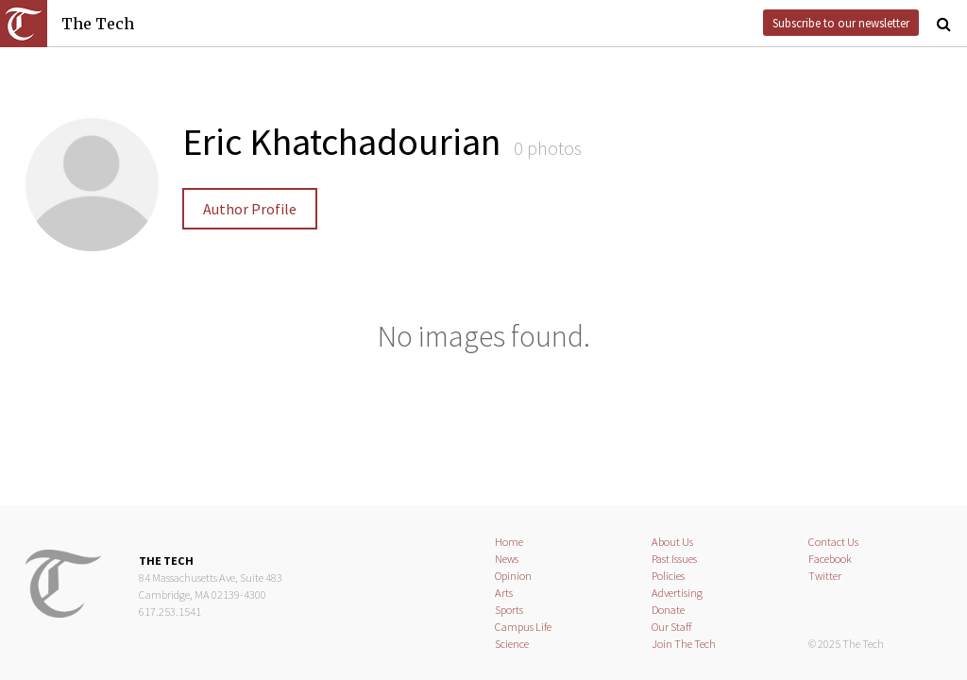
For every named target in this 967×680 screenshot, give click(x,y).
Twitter (824, 576)
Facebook (830, 559)
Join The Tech (684, 644)
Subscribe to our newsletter (840, 22)
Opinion (513, 576)
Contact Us (833, 542)
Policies (668, 576)
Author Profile (250, 208)
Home (509, 542)
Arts (504, 593)
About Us (672, 542)
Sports (509, 610)
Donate (668, 610)
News (506, 559)
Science (512, 644)
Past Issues (674, 559)
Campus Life (523, 627)
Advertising (677, 593)
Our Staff (672, 627)
